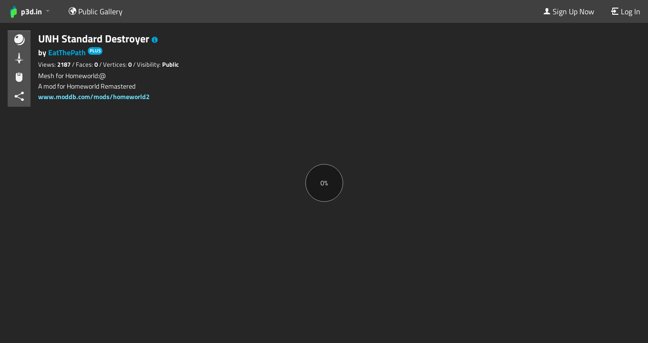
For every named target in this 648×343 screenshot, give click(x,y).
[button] (155, 40)
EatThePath (68, 52)
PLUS (95, 50)
